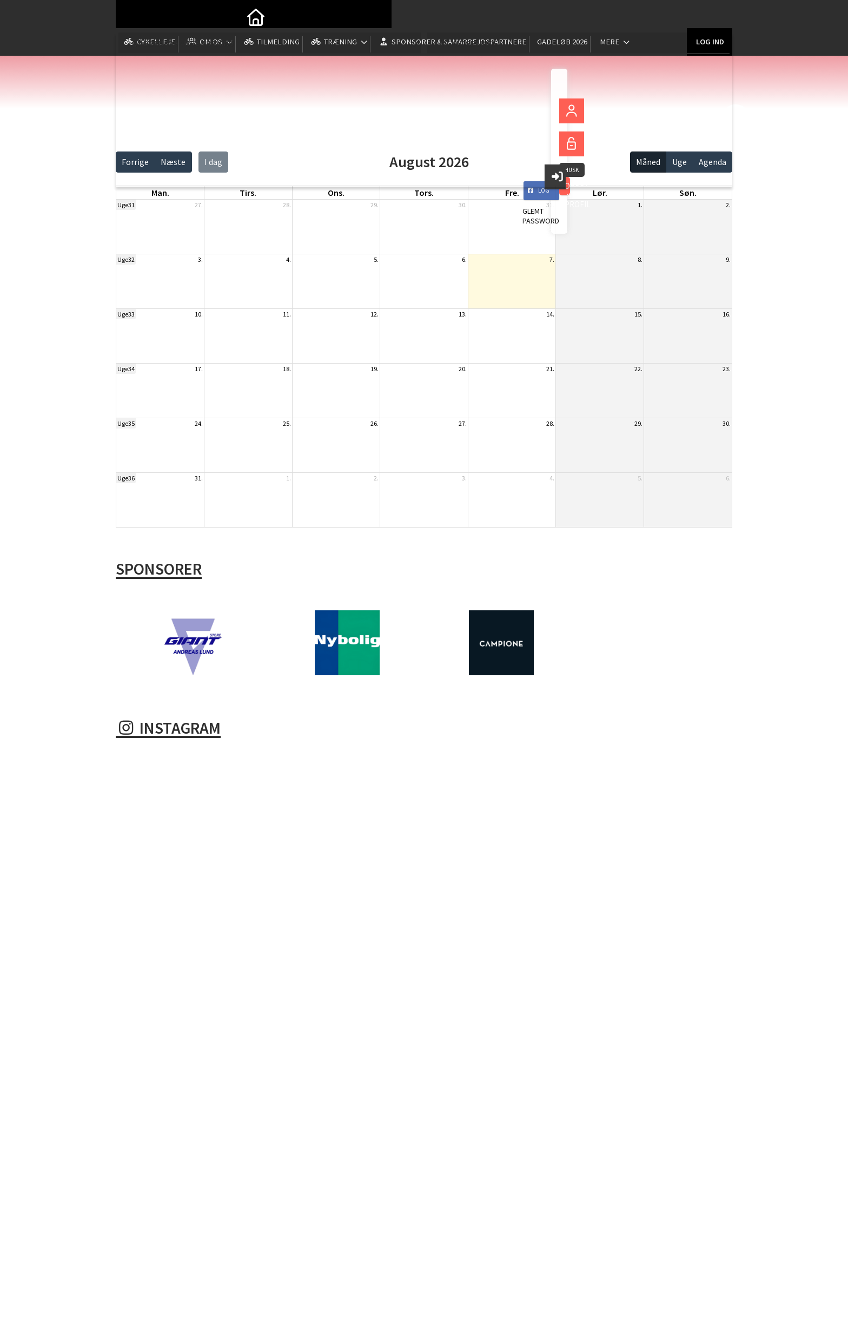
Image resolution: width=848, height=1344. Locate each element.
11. (287, 314)
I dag (213, 161)
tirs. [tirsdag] (248, 192)
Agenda (712, 161)
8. (640, 259)
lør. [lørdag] (600, 192)
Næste (173, 161)
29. (374, 205)
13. (463, 314)
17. (199, 369)
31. (550, 205)
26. (374, 423)
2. (728, 205)
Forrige (135, 161)
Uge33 (126, 314)
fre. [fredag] (512, 192)
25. (287, 423)
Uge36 (126, 478)
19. (374, 369)
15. (638, 314)
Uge (679, 161)
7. (551, 259)
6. (464, 259)
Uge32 (126, 259)
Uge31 (126, 205)
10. (199, 314)
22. (638, 369)
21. (550, 369)
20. (463, 369)
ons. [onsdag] (336, 192)
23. (727, 369)
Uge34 (126, 369)
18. (287, 369)
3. (200, 259)
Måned (648, 161)
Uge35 (126, 423)
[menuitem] (132, 16)
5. (376, 259)
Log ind (709, 16)
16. (727, 314)
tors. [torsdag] (424, 192)
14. (550, 314)
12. (374, 314)
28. (287, 205)
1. (640, 205)
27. (199, 205)
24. (199, 423)
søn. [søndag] (688, 192)
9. (728, 259)
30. (463, 205)
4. (288, 259)
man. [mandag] (160, 192)
